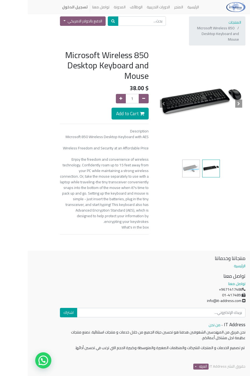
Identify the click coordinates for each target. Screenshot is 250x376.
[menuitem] (165, 7)
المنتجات (207, 22)
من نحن (187, 324)
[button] (211, 103)
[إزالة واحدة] (116, 98)
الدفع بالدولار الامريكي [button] (56, 20)
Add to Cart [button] (102, 113)
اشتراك (41, 312)
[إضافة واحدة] (93, 98)
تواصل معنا (209, 283)
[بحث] (85, 21)
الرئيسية (212, 265)
